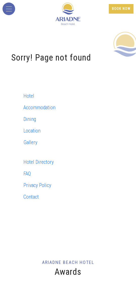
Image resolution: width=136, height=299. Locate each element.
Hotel (28, 96)
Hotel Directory (38, 162)
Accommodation (39, 107)
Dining (29, 119)
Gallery (30, 142)
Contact (31, 197)
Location (32, 131)
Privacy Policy (37, 185)
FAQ (27, 174)
